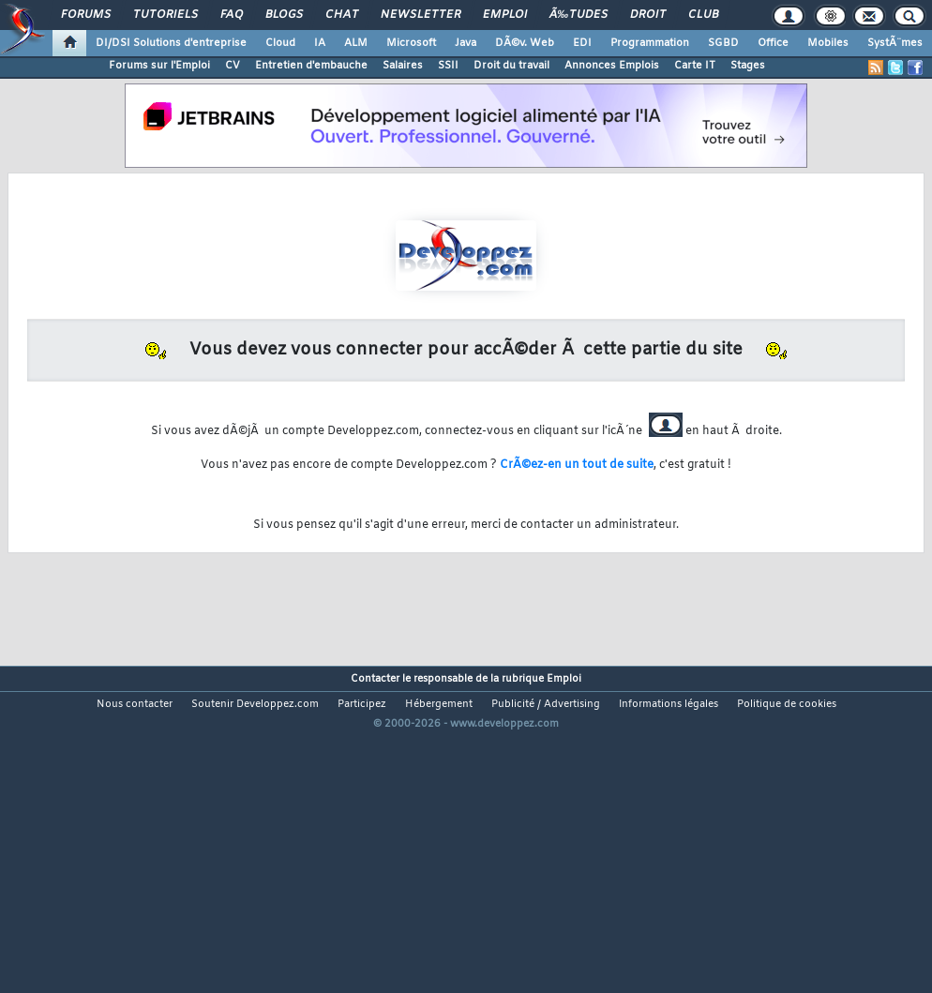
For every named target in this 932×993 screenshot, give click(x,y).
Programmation (649, 43)
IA (319, 43)
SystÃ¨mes (895, 43)
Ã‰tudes (578, 15)
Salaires (403, 65)
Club (703, 15)
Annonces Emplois (611, 65)
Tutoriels (165, 15)
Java (465, 43)
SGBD (723, 43)
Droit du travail (511, 65)
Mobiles (828, 43)
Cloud (280, 43)
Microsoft (411, 43)
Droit (648, 15)
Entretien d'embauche (311, 65)
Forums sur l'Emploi (159, 65)
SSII (448, 65)
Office (773, 43)
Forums (86, 15)
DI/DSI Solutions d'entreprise (171, 43)
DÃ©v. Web (524, 43)
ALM (356, 43)
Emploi (505, 15)
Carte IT (694, 65)
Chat (341, 15)
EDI (582, 43)
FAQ (231, 15)
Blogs (284, 15)
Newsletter (420, 15)
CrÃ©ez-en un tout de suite (577, 465)
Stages (747, 65)
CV (232, 65)
